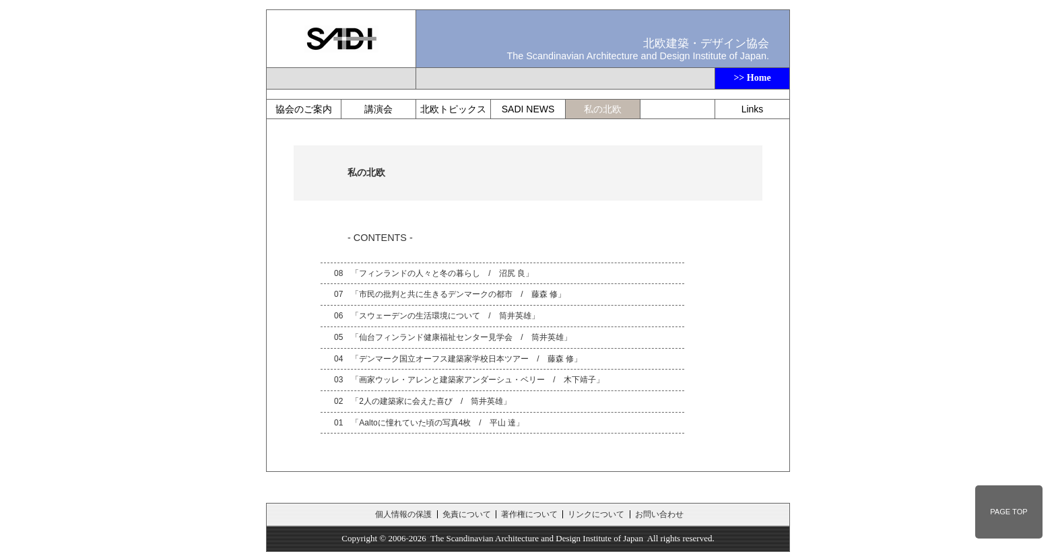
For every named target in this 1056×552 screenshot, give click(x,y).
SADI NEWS (528, 109)
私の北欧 (603, 109)
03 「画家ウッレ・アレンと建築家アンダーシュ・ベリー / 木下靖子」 (469, 379)
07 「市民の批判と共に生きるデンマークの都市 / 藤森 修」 (450, 294)
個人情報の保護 (403, 514)
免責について (466, 514)
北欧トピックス (453, 109)
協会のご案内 (303, 109)
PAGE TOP (1008, 512)
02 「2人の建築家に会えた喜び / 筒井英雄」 (422, 401)
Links (752, 109)
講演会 (378, 109)
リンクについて (596, 514)
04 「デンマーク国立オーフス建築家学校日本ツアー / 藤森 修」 (458, 359)
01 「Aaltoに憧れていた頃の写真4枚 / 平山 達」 (429, 422)
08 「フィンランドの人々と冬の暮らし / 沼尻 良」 (433, 273)
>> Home (751, 78)
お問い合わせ (659, 514)
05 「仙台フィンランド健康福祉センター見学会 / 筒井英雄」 (453, 337)
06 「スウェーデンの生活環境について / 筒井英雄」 (436, 315)
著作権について (529, 514)
